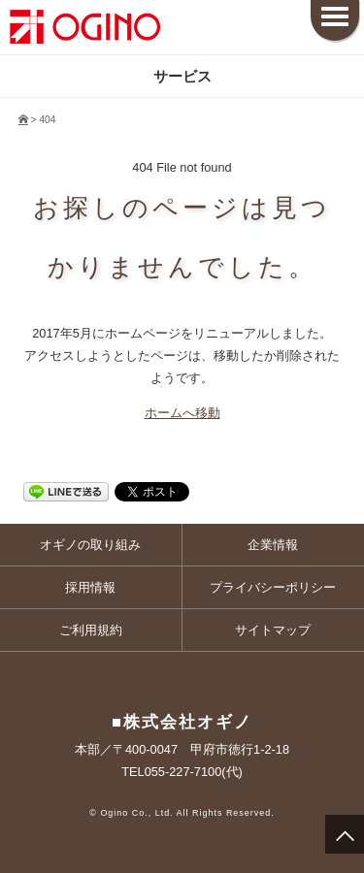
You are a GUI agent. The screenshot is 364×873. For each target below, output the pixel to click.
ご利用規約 (90, 630)
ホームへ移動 (182, 412)
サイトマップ (273, 630)
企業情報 (273, 544)
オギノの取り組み (90, 544)
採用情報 (90, 587)
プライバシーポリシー (273, 587)
